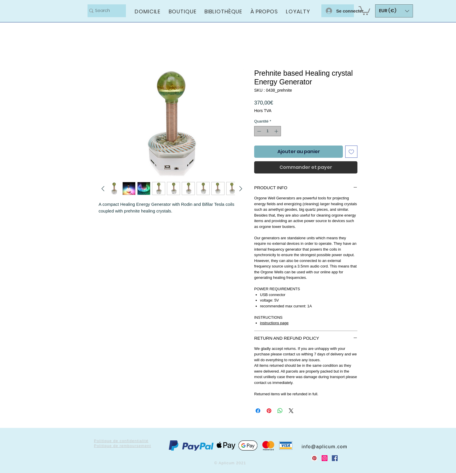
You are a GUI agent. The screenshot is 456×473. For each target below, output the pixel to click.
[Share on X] (291, 410)
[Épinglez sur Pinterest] (269, 410)
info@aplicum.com (324, 446)
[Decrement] (258, 131)
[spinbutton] (267, 131)
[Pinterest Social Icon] (314, 458)
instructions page (274, 323)
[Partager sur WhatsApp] (280, 410)
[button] (364, 10)
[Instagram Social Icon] (324, 458)
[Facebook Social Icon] (335, 458)
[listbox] (394, 10)
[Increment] (276, 131)
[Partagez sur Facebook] (257, 410)
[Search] (104, 10)
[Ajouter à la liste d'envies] (351, 152)
